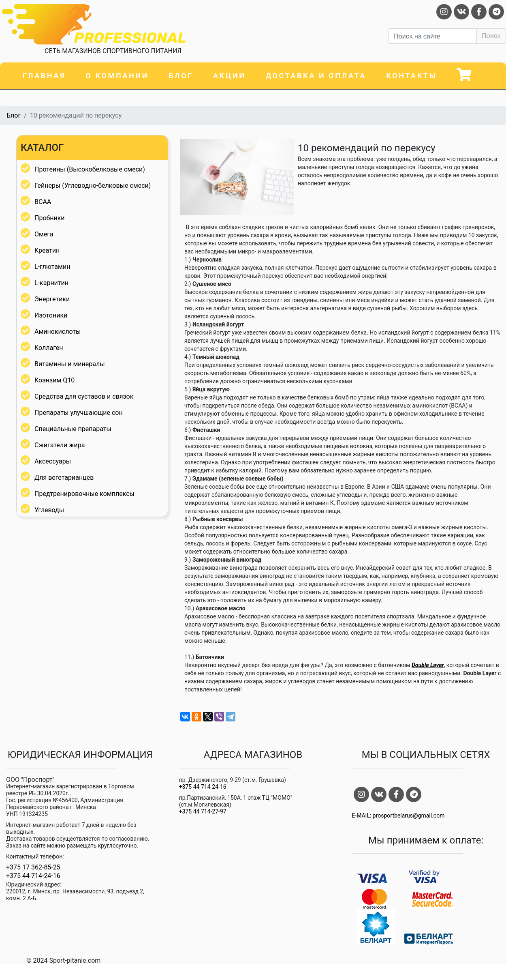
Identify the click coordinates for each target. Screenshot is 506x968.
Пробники (49, 218)
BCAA (42, 202)
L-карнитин (51, 283)
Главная (44, 75)
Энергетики (52, 299)
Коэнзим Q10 (54, 380)
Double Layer (428, 665)
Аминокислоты (57, 331)
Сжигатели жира (59, 445)
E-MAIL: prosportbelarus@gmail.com (398, 815)
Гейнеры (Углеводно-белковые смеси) (92, 185)
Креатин (47, 250)
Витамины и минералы (69, 364)
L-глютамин (52, 266)
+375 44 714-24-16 (33, 876)
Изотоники (50, 315)
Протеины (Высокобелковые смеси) (89, 169)
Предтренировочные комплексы (84, 494)
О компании (117, 75)
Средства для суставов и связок (83, 396)
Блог (181, 75)
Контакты (411, 75)
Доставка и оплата (316, 75)
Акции (229, 75)
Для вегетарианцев (64, 477)
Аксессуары (52, 461)
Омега (43, 234)
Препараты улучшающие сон (78, 412)
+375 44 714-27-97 (202, 811)
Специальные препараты (72, 429)
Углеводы (49, 510)
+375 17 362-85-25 (33, 867)
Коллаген (48, 348)
